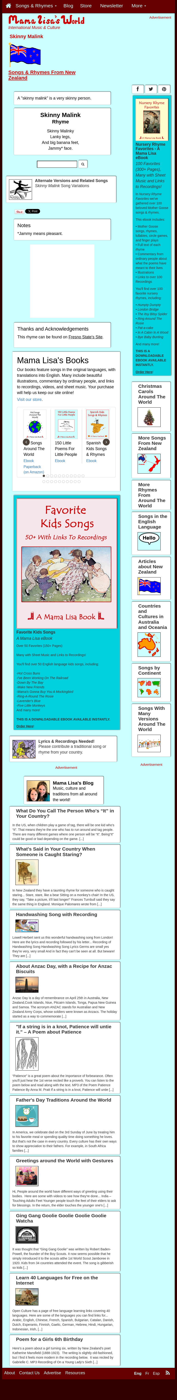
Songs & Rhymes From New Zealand (42, 75)
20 (75, 481)
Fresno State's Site (85, 337)
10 (79, 476)
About (9, 1373)
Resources (75, 1373)
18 (67, 481)
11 (83, 476)
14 (52, 481)
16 (60, 481)
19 (71, 481)
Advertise (52, 1373)
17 (63, 481)
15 (56, 481)
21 (79, 481)
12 (44, 481)
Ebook (29, 461)
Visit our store (29, 399)
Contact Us (29, 1373)
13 (48, 481)
